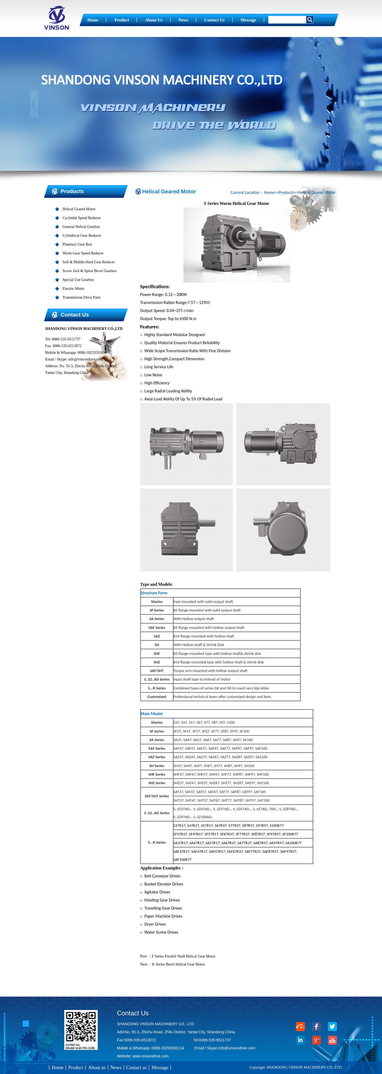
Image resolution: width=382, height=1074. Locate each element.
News (183, 20)
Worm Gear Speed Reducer (83, 253)
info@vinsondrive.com (236, 1048)
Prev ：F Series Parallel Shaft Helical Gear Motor (177, 956)
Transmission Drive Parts (82, 297)
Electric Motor (74, 289)
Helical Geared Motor (79, 209)
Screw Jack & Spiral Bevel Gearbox (90, 271)
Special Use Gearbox (78, 280)
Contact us (214, 20)
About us (153, 20)
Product (121, 20)
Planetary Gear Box (77, 244)
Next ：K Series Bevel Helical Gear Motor (172, 964)
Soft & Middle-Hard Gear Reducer (89, 262)
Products (72, 191)
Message (248, 20)
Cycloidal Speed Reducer (82, 218)
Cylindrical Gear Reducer (82, 236)
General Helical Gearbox (81, 227)
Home (93, 20)
